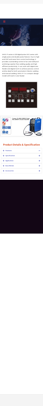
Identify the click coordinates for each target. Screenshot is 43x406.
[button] (4, 22)
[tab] (21, 150)
